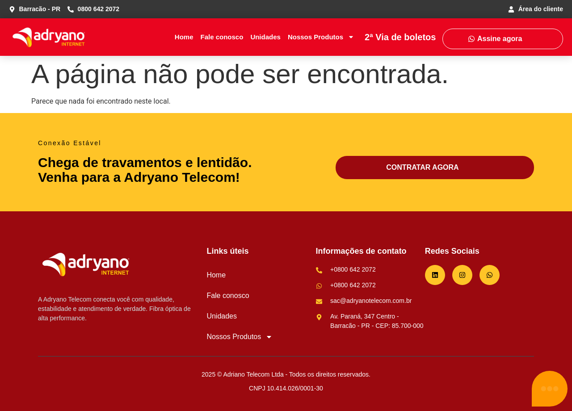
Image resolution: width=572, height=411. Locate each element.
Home (184, 37)
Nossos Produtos (321, 37)
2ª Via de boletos (400, 37)
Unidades (265, 37)
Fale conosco (222, 37)
